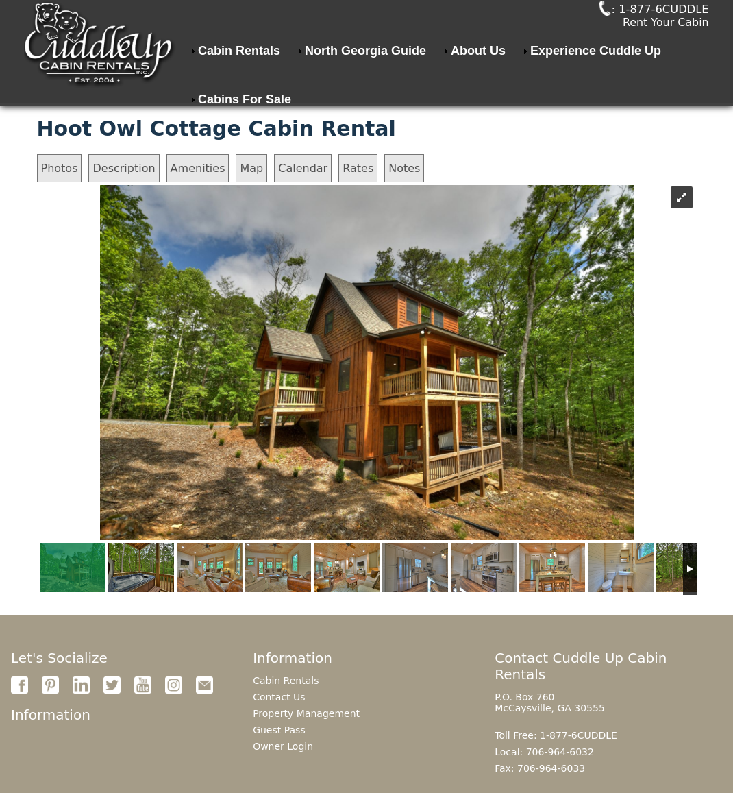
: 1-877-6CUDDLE (631, 25)
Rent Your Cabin (666, 39)
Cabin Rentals (239, 83)
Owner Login (283, 746)
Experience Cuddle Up (595, 83)
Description (123, 168)
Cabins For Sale (244, 131)
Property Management (306, 713)
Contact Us (279, 697)
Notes (404, 168)
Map (251, 168)
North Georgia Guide (365, 83)
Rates (358, 168)
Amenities (198, 168)
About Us (478, 83)
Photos (59, 168)
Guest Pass (279, 729)
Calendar (302, 168)
